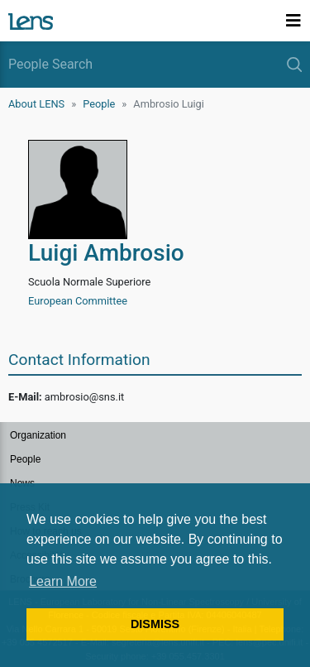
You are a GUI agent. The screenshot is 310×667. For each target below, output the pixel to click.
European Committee (77, 301)
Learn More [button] (63, 581)
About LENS (36, 104)
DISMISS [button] (155, 624)
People (99, 104)
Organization (38, 435)
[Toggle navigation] (293, 20)
